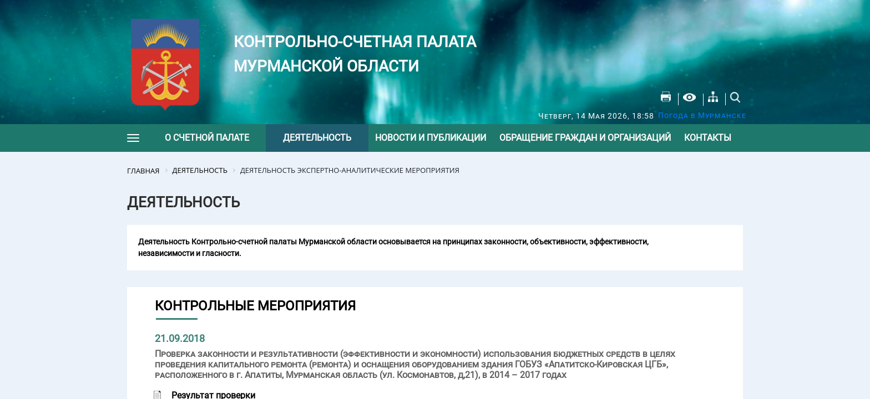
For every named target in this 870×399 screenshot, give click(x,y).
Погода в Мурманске (702, 115)
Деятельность (317, 137)
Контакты (707, 137)
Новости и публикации (430, 137)
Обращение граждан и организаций (585, 137)
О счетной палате (207, 137)
